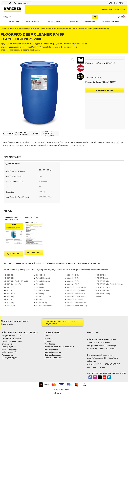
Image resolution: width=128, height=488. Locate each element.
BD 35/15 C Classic (44, 311)
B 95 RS (39, 305)
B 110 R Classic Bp (13, 290)
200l (40, 182)
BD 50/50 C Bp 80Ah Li (76, 293)
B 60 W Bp (40, 293)
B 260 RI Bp (10, 311)
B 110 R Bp (9, 284)
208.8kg (42, 197)
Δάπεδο (39, 34)
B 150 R (8, 296)
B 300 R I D (40, 281)
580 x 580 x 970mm (47, 203)
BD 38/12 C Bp (72, 281)
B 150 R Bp (9, 302)
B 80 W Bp (40, 299)
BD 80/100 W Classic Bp (76, 311)
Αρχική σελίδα (5, 34)
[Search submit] (95, 17)
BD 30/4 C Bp (41, 308)
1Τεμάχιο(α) (43, 187)
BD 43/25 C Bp (72, 284)
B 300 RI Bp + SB (43, 284)
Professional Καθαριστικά (28, 34)
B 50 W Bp (40, 290)
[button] (43, 23)
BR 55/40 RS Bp (103, 299)
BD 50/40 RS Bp (73, 290)
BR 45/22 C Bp (103, 296)
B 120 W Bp (10, 293)
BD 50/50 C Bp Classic (76, 296)
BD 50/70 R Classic (74, 305)
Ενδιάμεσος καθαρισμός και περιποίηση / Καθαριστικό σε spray (63, 34)
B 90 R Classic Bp (43, 302)
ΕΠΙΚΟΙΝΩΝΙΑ (94, 338)
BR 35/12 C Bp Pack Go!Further (110, 290)
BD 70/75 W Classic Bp (76, 308)
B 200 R (8, 305)
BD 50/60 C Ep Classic (75, 302)
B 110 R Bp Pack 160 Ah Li (16, 287)
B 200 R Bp (9, 308)
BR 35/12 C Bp (103, 287)
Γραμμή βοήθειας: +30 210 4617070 (100, 87)
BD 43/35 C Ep (72, 287)
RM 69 (100, 302)
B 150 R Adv (10, 299)
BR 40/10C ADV (103, 293)
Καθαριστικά (15, 34)
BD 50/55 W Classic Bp (76, 299)
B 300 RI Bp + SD (43, 287)
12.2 (40, 192)
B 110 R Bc (9, 281)
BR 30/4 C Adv (103, 284)
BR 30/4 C (101, 281)
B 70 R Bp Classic (43, 296)
